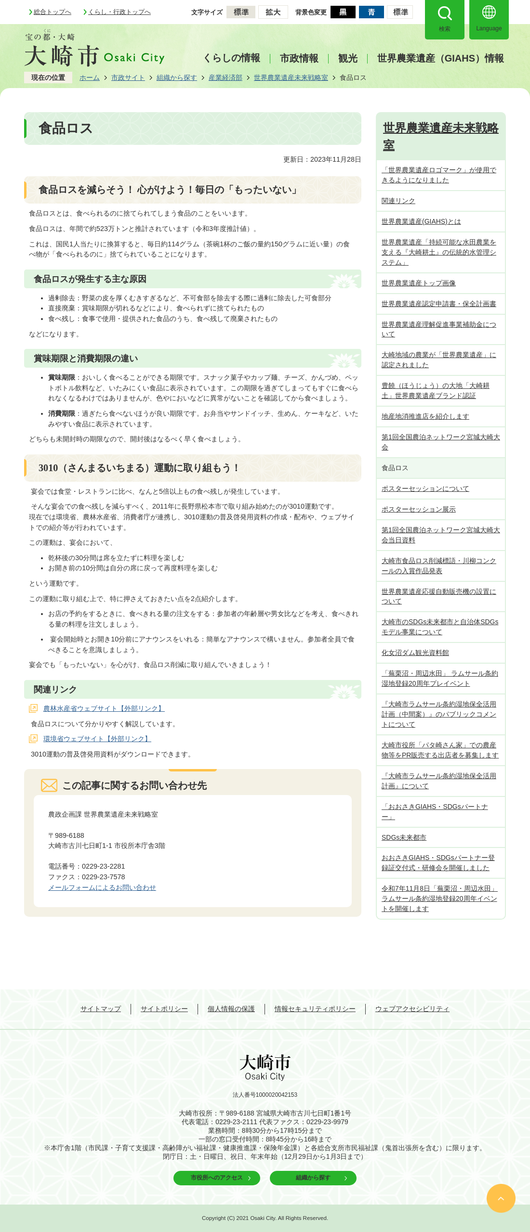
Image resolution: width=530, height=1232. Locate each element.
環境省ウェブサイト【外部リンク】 (97, 739)
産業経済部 (225, 77)
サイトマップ (100, 1009)
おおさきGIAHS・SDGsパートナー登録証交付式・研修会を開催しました (438, 863)
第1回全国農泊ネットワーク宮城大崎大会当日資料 (441, 535)
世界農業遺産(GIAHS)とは (421, 221)
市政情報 (299, 58)
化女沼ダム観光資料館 (415, 652)
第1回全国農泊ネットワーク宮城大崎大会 (441, 442)
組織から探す (177, 77)
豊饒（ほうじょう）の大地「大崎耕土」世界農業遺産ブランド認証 (436, 390)
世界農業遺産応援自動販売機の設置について (439, 596)
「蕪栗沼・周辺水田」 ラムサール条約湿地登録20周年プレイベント (440, 678)
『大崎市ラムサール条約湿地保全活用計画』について (439, 781)
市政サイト (128, 77)
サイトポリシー (164, 1009)
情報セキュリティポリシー (315, 1009)
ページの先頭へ (501, 1198)
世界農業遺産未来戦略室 (291, 77)
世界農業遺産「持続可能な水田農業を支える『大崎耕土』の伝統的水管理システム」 (439, 252)
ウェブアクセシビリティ (412, 1009)
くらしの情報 (231, 57)
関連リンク (398, 201)
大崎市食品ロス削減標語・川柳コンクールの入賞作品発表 (439, 566)
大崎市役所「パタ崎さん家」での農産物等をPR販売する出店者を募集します (440, 750)
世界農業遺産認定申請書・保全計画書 (439, 304)
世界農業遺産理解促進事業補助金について (439, 329)
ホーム (90, 77)
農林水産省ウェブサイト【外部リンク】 (104, 708)
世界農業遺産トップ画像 (419, 283)
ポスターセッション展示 (419, 509)
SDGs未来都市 (404, 837)
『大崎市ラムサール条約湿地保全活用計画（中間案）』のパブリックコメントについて (439, 714)
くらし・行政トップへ (119, 11)
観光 (348, 58)
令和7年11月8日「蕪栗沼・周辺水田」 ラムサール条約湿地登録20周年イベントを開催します (440, 898)
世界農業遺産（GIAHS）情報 (440, 58)
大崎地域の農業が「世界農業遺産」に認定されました (439, 360)
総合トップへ (52, 11)
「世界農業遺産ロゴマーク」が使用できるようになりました (439, 175)
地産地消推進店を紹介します (425, 416)
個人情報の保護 (231, 1009)
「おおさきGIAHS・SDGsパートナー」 (435, 812)
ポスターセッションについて (425, 488)
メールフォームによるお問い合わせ (102, 887)
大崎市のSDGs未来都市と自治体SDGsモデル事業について (440, 627)
